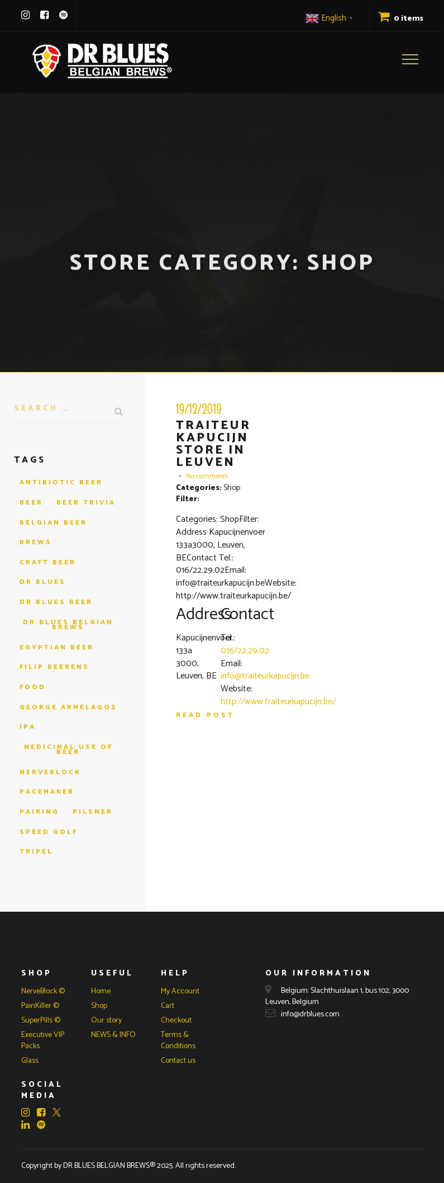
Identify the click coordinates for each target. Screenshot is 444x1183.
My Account (180, 991)
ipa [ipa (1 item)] (28, 727)
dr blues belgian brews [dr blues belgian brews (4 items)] (68, 625)
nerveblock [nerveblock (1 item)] (50, 772)
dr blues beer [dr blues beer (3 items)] (56, 602)
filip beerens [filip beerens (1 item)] (54, 667)
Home (101, 991)
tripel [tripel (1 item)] (36, 851)
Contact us (178, 1060)
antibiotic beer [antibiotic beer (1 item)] (61, 482)
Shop (99, 1006)
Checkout (176, 1020)
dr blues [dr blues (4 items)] (43, 582)
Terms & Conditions (178, 1041)
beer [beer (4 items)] (31, 502)
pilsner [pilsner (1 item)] (93, 812)
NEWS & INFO (113, 1035)
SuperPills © (40, 1020)
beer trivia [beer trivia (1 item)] (86, 502)
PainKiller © (40, 1006)
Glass (30, 1060)
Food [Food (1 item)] (33, 687)
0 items (400, 18)
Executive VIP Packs (42, 1041)
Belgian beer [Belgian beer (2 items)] (53, 522)
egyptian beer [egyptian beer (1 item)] (57, 647)
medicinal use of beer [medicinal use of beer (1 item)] (68, 750)
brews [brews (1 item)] (36, 542)
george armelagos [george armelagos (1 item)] (68, 707)
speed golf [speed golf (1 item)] (49, 832)
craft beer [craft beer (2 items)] (48, 562)
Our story (106, 1020)
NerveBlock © (43, 991)
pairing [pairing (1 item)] (39, 812)
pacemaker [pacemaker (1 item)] (47, 791)
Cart (167, 1006)
